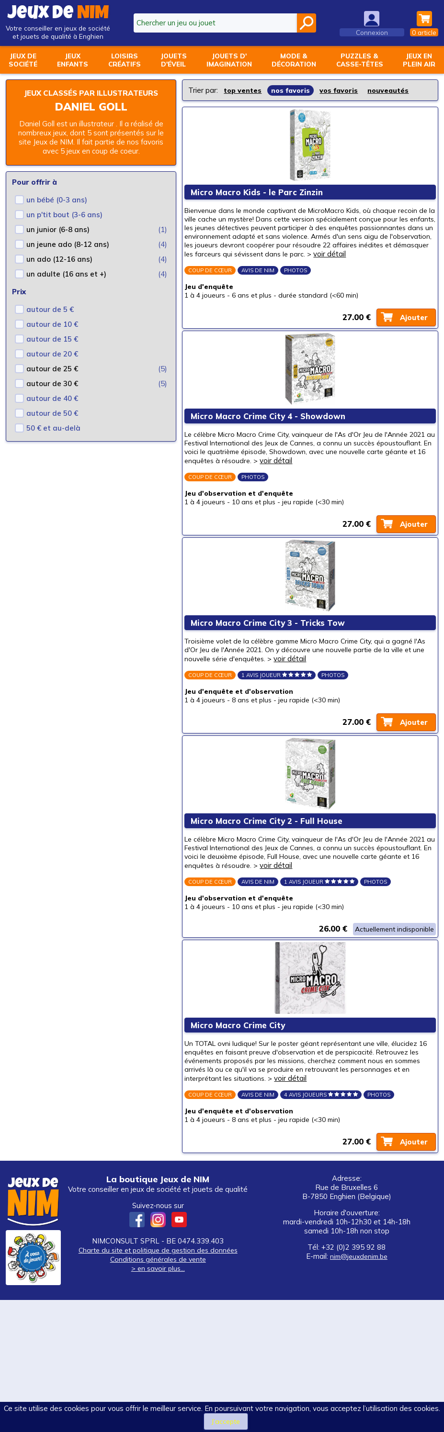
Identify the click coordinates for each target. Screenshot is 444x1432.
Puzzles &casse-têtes (359, 60)
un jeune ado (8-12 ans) (67, 254)
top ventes (243, 90)
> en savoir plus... (158, 1400)
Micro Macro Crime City (241, 1140)
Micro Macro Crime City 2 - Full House (270, 911)
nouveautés (393, 90)
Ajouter (410, 344)
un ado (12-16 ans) (59, 269)
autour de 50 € (52, 423)
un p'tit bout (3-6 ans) (64, 224)
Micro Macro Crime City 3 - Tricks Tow (271, 689)
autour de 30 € (52, 393)
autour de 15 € (52, 349)
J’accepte (225, 1421)
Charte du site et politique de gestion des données (158, 1382)
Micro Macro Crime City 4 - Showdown (271, 458)
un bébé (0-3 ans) (56, 209)
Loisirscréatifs (124, 60)
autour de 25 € (52, 378)
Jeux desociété (23, 60)
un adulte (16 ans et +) (66, 284)
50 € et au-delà (53, 438)
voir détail (300, 273)
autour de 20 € (52, 363)
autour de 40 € (52, 408)
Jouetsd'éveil (173, 60)
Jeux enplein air (419, 60)
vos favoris (343, 90)
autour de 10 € (52, 334)
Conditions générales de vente (157, 1391)
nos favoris (293, 90)
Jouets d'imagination (229, 60)
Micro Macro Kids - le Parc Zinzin (260, 200)
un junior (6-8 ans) (58, 239)
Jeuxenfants (72, 60)
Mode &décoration (294, 60)
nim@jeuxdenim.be (359, 1388)
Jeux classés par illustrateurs (91, 98)
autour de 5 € (50, 319)
